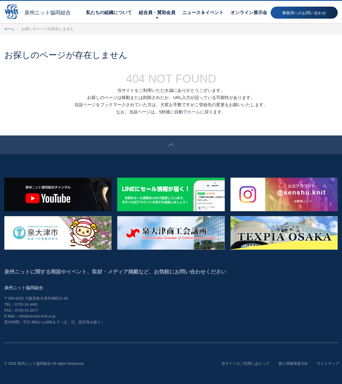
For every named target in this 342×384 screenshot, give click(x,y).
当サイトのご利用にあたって (245, 363)
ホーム (9, 29)
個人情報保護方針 (293, 363)
